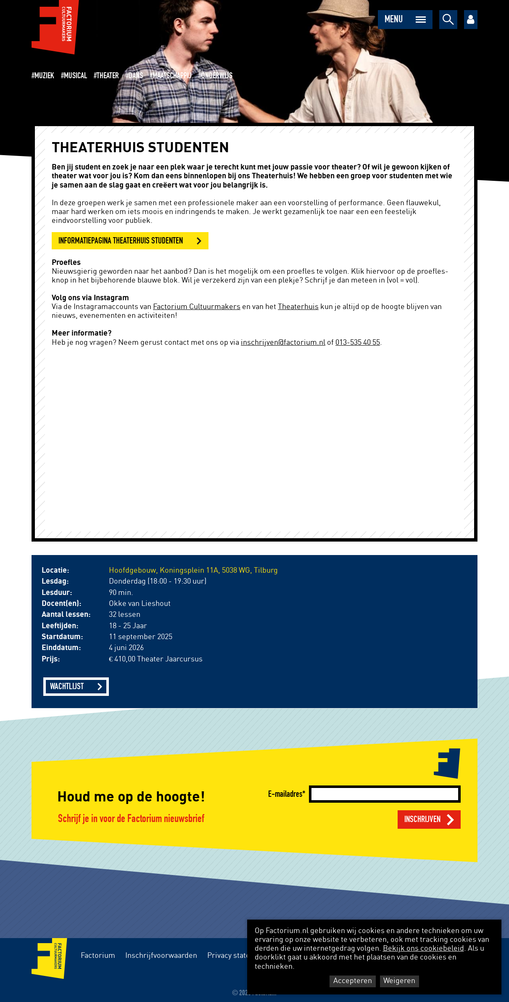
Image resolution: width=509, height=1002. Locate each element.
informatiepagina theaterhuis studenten (120, 240)
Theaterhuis (298, 307)
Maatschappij (172, 75)
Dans (136, 75)
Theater (108, 75)
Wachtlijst (67, 686)
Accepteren (352, 981)
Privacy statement (237, 956)
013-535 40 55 (357, 342)
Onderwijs (216, 75)
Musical (75, 75)
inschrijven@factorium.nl (283, 342)
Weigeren (399, 981)
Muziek (44, 75)
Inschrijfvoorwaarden (161, 956)
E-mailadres (285, 794)
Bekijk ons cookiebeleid (423, 948)
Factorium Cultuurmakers (196, 307)
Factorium (98, 956)
